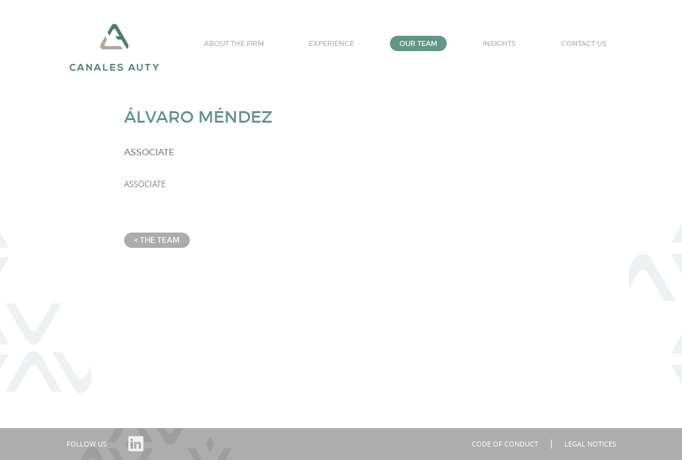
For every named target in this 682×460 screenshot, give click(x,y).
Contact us (584, 43)
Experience (331, 43)
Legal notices (590, 443)
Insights (499, 43)
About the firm (234, 43)
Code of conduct (505, 443)
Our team (418, 43)
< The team (157, 240)
